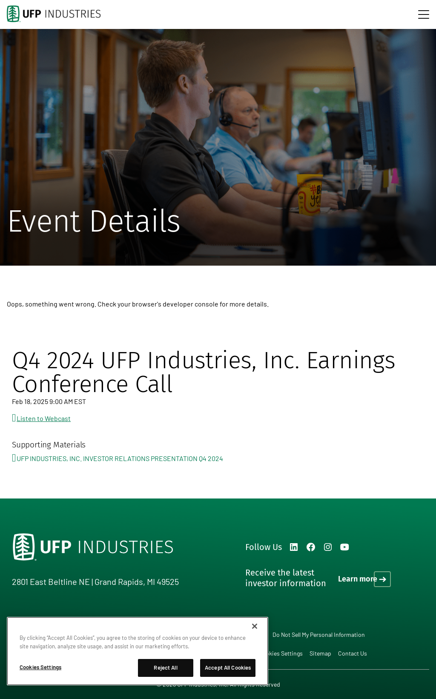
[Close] (254, 626)
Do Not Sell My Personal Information (318, 634)
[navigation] (423, 14)
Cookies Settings (280, 653)
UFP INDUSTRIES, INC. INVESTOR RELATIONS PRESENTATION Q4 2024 (120, 458)
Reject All (165, 667)
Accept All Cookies (228, 667)
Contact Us (352, 653)
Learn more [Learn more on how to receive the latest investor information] (357, 579)
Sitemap (320, 653)
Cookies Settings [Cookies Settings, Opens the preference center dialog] (40, 667)
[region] (137, 651)
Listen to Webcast (44, 418)
